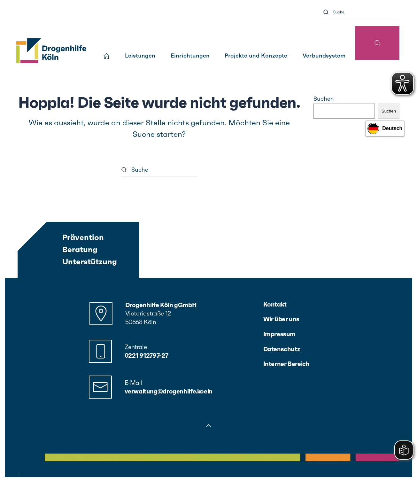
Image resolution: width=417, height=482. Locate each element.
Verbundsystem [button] (324, 55)
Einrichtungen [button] (190, 55)
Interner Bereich (286, 364)
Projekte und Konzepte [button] (256, 55)
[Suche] (361, 12)
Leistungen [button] (140, 55)
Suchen (323, 98)
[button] (377, 43)
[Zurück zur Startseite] (51, 51)
